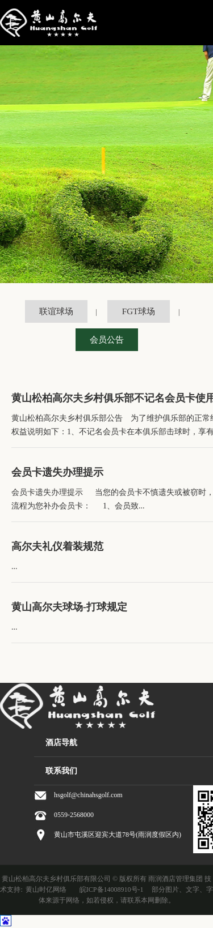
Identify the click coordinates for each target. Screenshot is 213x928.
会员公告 (107, 339)
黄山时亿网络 (46, 889)
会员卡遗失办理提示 (57, 472)
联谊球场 (56, 311)
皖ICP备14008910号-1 (112, 889)
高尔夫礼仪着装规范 (57, 546)
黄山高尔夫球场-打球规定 (69, 607)
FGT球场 (138, 311)
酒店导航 (61, 742)
